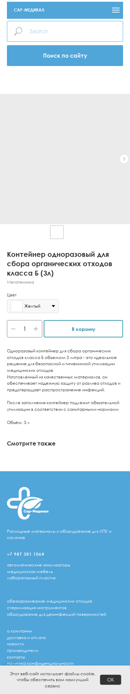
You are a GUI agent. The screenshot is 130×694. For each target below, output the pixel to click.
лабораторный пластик (31, 577)
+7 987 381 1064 (25, 554)
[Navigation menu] (116, 10)
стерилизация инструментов (37, 607)
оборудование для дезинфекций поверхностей (56, 614)
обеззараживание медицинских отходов (49, 601)
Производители (22, 650)
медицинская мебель (30, 571)
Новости (15, 643)
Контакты (16, 657)
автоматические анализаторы (38, 565)
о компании (19, 631)
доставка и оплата (26, 637)
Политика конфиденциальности (40, 663)
